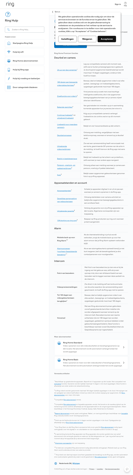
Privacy (91, 469)
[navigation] (24, 241)
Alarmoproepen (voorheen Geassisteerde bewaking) (67, 251)
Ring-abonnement (70, 400)
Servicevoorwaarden (112, 469)
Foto (59, 175)
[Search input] (24, 30)
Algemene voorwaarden (63, 443)
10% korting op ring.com (67, 220)
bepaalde (124, 414)
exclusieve (57, 384)
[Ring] (10, 4)
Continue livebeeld (64, 115)
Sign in (118, 4)
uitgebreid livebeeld (65, 118)
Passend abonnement (62, 414)
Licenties (100, 469)
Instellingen (67, 39)
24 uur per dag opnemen (67, 70)
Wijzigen (76, 463)
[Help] (125, 4)
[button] (127, 469)
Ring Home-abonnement (74, 423)
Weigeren (87, 39)
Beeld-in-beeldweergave (67, 159)
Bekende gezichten (64, 107)
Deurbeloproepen (64, 135)
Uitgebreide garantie (65, 211)
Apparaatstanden (64, 190)
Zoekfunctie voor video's (67, 96)
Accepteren (107, 39)
